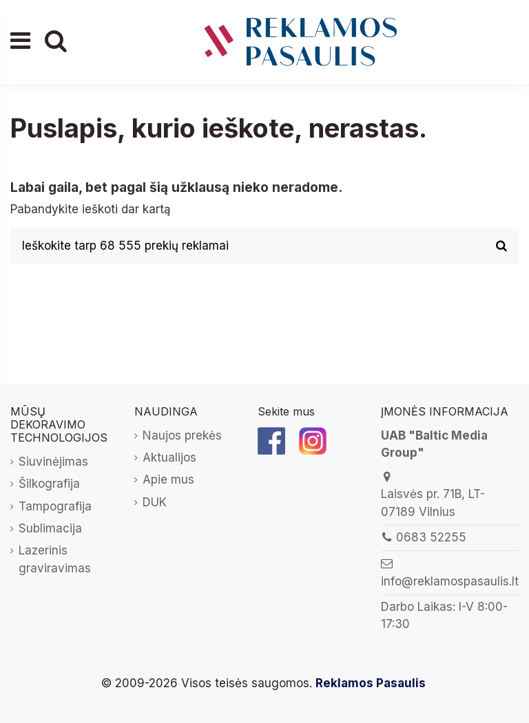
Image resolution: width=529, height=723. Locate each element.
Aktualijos (169, 457)
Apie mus (168, 479)
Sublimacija (50, 528)
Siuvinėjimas (53, 461)
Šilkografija (49, 483)
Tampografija (55, 506)
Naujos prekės (182, 435)
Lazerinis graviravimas (55, 559)
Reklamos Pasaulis (370, 683)
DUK (155, 502)
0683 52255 (431, 537)
